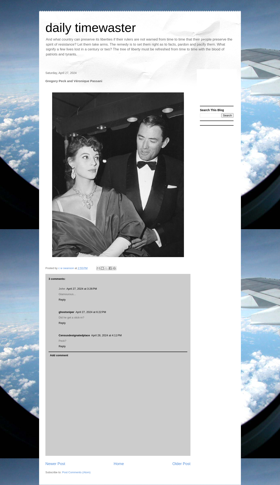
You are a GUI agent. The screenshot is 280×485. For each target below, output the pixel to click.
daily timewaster (90, 28)
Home (119, 464)
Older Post (181, 464)
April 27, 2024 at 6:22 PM (90, 312)
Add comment (59, 355)
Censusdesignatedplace (74, 335)
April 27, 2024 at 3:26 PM (81, 288)
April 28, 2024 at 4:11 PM (106, 335)
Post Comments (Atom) (76, 472)
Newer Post (55, 464)
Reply (62, 299)
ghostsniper (66, 312)
